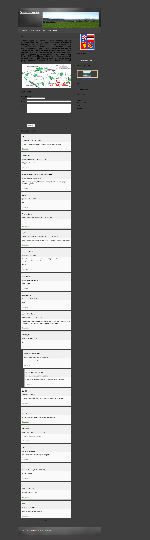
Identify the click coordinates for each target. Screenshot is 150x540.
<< (78, 89)
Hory (49, 30)
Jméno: (23, 98)
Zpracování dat (48, 530)
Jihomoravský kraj (30, 12)
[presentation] (46, 119)
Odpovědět (25, 149)
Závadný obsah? (39, 530)
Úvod (32, 30)
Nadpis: (23, 101)
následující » (67, 521)
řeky (44, 30)
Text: (22, 104)
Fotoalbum (24, 30)
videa (55, 30)
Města (38, 30)
